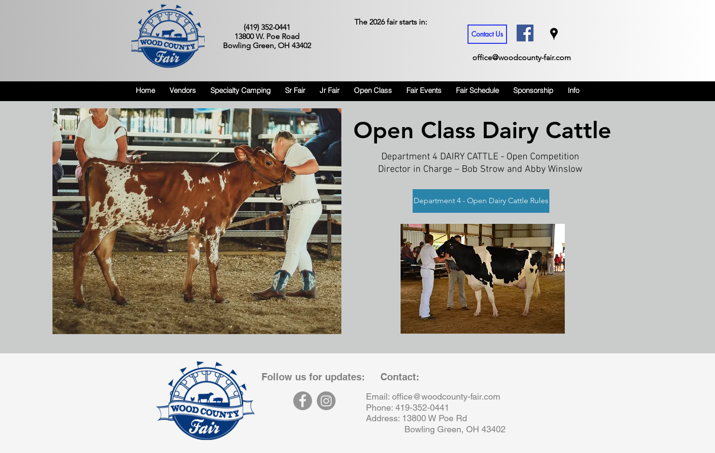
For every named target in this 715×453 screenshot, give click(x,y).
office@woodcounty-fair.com (521, 57)
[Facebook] (302, 400)
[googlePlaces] (554, 34)
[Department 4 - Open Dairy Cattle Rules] (481, 201)
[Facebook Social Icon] (525, 33)
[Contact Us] (487, 34)
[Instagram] (326, 400)
